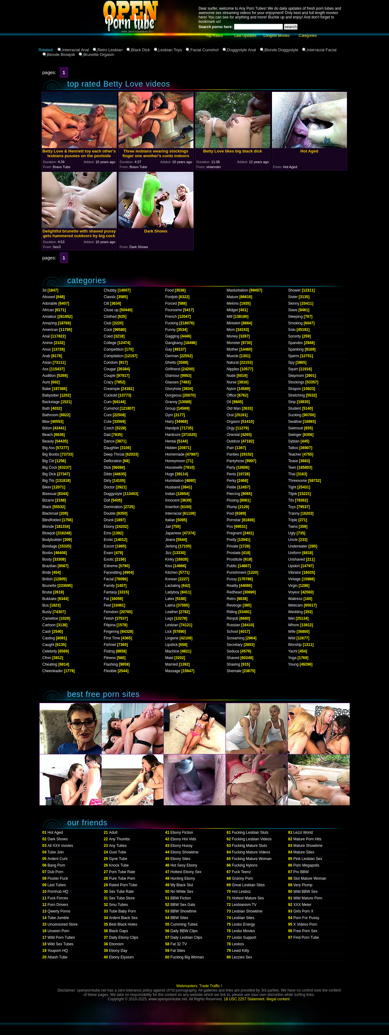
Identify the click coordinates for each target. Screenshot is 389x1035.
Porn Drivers (57, 904)
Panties (233, 454)
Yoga (292, 658)
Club (108, 323)
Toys (292, 507)
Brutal (47, 592)
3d (44, 290)
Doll (107, 500)
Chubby (110, 290)
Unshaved (296, 559)
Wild (291, 638)
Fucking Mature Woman (251, 859)
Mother (232, 349)
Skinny (293, 303)
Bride (46, 572)
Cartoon (49, 625)
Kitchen (171, 572)
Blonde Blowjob (61, 54)
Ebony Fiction (181, 832)
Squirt (293, 369)
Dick (107, 467)
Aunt (46, 382)
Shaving (233, 664)
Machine (172, 651)
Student (294, 408)
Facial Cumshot (204, 50)
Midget (232, 310)
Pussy (232, 579)
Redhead (234, 592)
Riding (232, 612)
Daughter (111, 448)
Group (170, 408)
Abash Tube (57, 957)
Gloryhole (173, 389)
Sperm (293, 356)
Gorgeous (173, 395)
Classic (110, 297)
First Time (112, 638)
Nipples (233, 369)
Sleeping (295, 316)
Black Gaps (118, 931)
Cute (108, 421)
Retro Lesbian (110, 50)
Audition (49, 375)
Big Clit (48, 461)
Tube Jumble (58, 918)
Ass (45, 369)
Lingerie (172, 638)
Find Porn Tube (306, 937)
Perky (231, 480)
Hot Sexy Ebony (183, 865)
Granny (171, 402)
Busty (47, 612)
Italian (170, 520)
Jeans (170, 540)
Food (169, 290)
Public (232, 566)
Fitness (110, 658)
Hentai (170, 441)
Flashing (111, 664)
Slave (293, 310)
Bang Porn (56, 865)
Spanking (296, 349)
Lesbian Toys (170, 50)
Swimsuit (295, 428)
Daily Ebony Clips (123, 937)
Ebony (109, 526)
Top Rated (214, 35)
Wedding (295, 612)
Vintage (294, 579)
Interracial (173, 513)
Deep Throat (114, 454)
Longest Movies (276, 35)
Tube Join (55, 852)
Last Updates (245, 35)
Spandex (295, 343)
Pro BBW (301, 872)
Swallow (295, 421)
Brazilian (49, 566)
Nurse (232, 382)
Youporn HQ (57, 950)
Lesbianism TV (244, 904)
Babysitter (50, 395)
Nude (231, 375)
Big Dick (49, 474)
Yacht (293, 651)
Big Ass (48, 448)
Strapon (294, 389)
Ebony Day (118, 950)
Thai (291, 474)
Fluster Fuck (57, 878)
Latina (170, 605)
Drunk (109, 520)
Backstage (51, 402)
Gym (169, 415)
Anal (46, 336)
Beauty (48, 441)
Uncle (293, 540)
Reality (232, 585)
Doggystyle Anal (241, 50)
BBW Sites (179, 918)
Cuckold (110, 395)
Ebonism (116, 944)
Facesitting (113, 572)
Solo (292, 330)
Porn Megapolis (306, 865)
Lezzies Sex (242, 957)
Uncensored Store (62, 924)
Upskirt (294, 566)
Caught (48, 644)
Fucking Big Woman (187, 957)
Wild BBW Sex (305, 891)
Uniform (294, 553)
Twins (293, 526)
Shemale (234, 671)
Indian (170, 494)
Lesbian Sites (243, 918)
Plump (232, 507)
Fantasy (110, 592)
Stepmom (296, 375)
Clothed (110, 316)
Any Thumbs (119, 839)
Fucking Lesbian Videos (251, 839)
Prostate (234, 553)
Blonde (48, 526)
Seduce (233, 651)
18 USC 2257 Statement (244, 999)
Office (231, 395)
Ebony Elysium (121, 957)
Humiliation (174, 480)
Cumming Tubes (183, 924)
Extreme (111, 566)
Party (231, 467)
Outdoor (233, 441)
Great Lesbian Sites (248, 885)
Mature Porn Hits (307, 839)
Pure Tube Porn (122, 878)
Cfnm (46, 658)
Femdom (111, 612)
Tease (293, 461)
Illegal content (277, 999)
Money (232, 336)
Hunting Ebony (182, 878)
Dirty (108, 480)
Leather (171, 612)
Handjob (172, 428)
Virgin (293, 585)
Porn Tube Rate (122, 872)
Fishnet (110, 644)
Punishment (236, 572)
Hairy (169, 421)
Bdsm (47, 428)
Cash (46, 631)
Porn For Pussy (306, 918)
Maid (169, 658)
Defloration (113, 461)
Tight (292, 487)
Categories (308, 35)
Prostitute (235, 559)
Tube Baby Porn (122, 911)
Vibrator (294, 572)
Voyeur (294, 592)
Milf (230, 316)
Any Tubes (118, 845)
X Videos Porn (305, 924)
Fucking (171, 323)
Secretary (235, 644)
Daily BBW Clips (183, 931)
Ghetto (171, 362)
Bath (46, 408)
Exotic (109, 559)
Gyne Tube (118, 859)
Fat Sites (177, 950)
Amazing (49, 323)
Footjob (171, 297)
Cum (108, 402)
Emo (108, 533)
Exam (109, 553)
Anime (47, 343)
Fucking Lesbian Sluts (250, 832)
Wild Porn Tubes (61, 937)
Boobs (47, 553)
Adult (113, 832)
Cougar (110, 369)
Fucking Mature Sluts (249, 845)
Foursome (173, 310)
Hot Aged (55, 832)
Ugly (292, 533)
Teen (292, 467)
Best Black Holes (123, 924)
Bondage (49, 546)
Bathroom (50, 415)
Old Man (234, 408)
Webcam (295, 605)
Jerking (171, 546)
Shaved (233, 658)
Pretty (231, 540)
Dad (107, 434)
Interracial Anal (75, 50)
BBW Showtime (183, 911)
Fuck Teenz (241, 872)
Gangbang (174, 343)
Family (109, 585)
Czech (109, 428)
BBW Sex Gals (182, 904)
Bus (45, 605)
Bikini (46, 487)
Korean (171, 579)
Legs (169, 618)
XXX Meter (302, 904)
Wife (292, 631)
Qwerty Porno (58, 911)
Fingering (111, 631)
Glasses (172, 382)
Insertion (172, 507)
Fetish (109, 618)
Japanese (173, 533)
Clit (106, 303)
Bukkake (49, 599)
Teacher (295, 454)
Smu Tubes (118, 904)
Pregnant (234, 533)
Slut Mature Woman (309, 878)
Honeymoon (175, 461)
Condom (111, 362)
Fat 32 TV (178, 944)
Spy (291, 362)
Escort (109, 546)
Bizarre (48, 500)
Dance (109, 441)
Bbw (46, 421)
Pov (230, 526)
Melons (233, 303)
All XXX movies (60, 845)
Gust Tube (117, 852)
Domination (113, 507)
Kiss (169, 566)
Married (171, 664)
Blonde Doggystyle (281, 50)
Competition (114, 349)
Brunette (49, 585)
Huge (169, 474)
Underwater (298, 546)
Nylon (231, 389)
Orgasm (233, 421)
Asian (47, 362)
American (50, 330)
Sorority (294, 336)
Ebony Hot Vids (183, 839)
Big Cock (49, 467)
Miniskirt (234, 323)
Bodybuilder (52, 540)
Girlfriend (173, 369)
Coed (108, 336)
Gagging (172, 336)
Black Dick (140, 50)
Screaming (236, 638)
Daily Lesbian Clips (186, 937)
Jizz (168, 553)
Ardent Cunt (57, 859)
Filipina (110, 625)
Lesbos (238, 944)
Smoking (295, 323)
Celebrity (49, 651)
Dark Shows (57, 839)
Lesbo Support (244, 937)
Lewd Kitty (240, 950)
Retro (231, 599)
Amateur (49, 316)
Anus (46, 349)
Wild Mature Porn (307, 898)
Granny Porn (242, 878)
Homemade (175, 454)
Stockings (296, 382)
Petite (231, 487)
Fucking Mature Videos (251, 852)
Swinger (295, 434)
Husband (172, 487)
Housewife (174, 467)
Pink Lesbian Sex (307, 859)
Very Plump (302, 885)
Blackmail (50, 513)
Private (232, 546)
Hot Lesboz (241, 891)
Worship (295, 644)
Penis (231, 474)
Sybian (294, 441)
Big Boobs (51, 454)
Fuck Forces (57, 898)
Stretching (296, 395)
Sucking (295, 415)
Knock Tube (119, 865)
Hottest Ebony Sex (185, 872)
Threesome (297, 480)
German (172, 356)
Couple (110, 375)
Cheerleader (52, 671)
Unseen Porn (58, 931)
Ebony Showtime (184, 852)
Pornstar (234, 520)
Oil (229, 402)
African (48, 310)
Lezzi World (303, 832)
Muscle (233, 356)
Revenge (234, 605)
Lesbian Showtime (247, 911)
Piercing (233, 494)
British (47, 579)
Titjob (292, 494)
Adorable (49, 303)
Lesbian (171, 625)
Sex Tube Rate (121, 891)
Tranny (294, 513)
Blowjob (49, 533)
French (171, 316)
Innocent (172, 500)
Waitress (295, 599)
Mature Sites (303, 852)
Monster (233, 343)
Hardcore (173, 434)
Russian (233, 625)
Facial (109, 579)
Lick (168, 631)
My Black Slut (181, 885)
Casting (48, 638)
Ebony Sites (180, 859)
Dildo (108, 474)
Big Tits (48, 480)
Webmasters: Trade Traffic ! (199, 986)
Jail (168, 526)
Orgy (231, 428)
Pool (230, 513)
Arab (46, 356)
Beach (47, 434)
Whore (293, 625)
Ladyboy (172, 592)
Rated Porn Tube (123, 885)
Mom (231, 330)
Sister (293, 297)
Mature (232, 297)
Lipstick (171, 644)
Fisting (109, 651)
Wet (291, 618)
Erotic (109, 540)
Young (293, 664)
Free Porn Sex (305, 931)
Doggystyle (113, 494)
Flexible (110, 671)
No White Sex (181, 891)
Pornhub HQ (57, 891)
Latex (169, 599)
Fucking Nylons (244, 865)
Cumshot (111, 408)
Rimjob (232, 618)
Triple (293, 520)
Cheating (49, 664)
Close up (111, 310)
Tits (291, 500)
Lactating (173, 585)
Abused (48, 297)
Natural (233, 362)
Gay (168, 349)
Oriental (233, 434)
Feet (107, 605)
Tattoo (293, 448)
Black (46, 507)
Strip (292, 402)
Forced (171, 303)
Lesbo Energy (243, 924)
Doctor (109, 487)
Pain (230, 448)
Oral (230, 415)
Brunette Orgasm (98, 54)
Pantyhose (236, 461)
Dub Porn (55, 872)
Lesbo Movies (243, 931)
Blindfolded (51, 520)
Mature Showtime (307, 845)
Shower (294, 290)
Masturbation (237, 290)
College (110, 343)
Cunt (108, 415)
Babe (46, 389)
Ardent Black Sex (123, 918)
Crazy (109, 382)
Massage (173, 671)
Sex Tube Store (122, 898)
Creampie (112, 389)
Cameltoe (50, 618)
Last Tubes (56, 885)
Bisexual (49, 494)
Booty (47, 559)
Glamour (172, 375)
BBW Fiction (180, 898)
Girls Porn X (303, 911)
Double (110, 513)
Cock (108, 330)
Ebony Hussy (181, 845)
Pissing (233, 500)
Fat (106, 599)
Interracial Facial (321, 50)
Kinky (169, 559)
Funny (170, 330)
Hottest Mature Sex (248, 898)
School (232, 631)
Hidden (171, 448)
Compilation (114, 356)
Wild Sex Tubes (60, 944)
